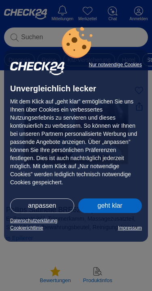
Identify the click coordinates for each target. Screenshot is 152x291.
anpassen (42, 205)
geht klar (110, 205)
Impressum (130, 228)
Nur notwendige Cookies (115, 64)
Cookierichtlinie (26, 228)
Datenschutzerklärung (34, 221)
